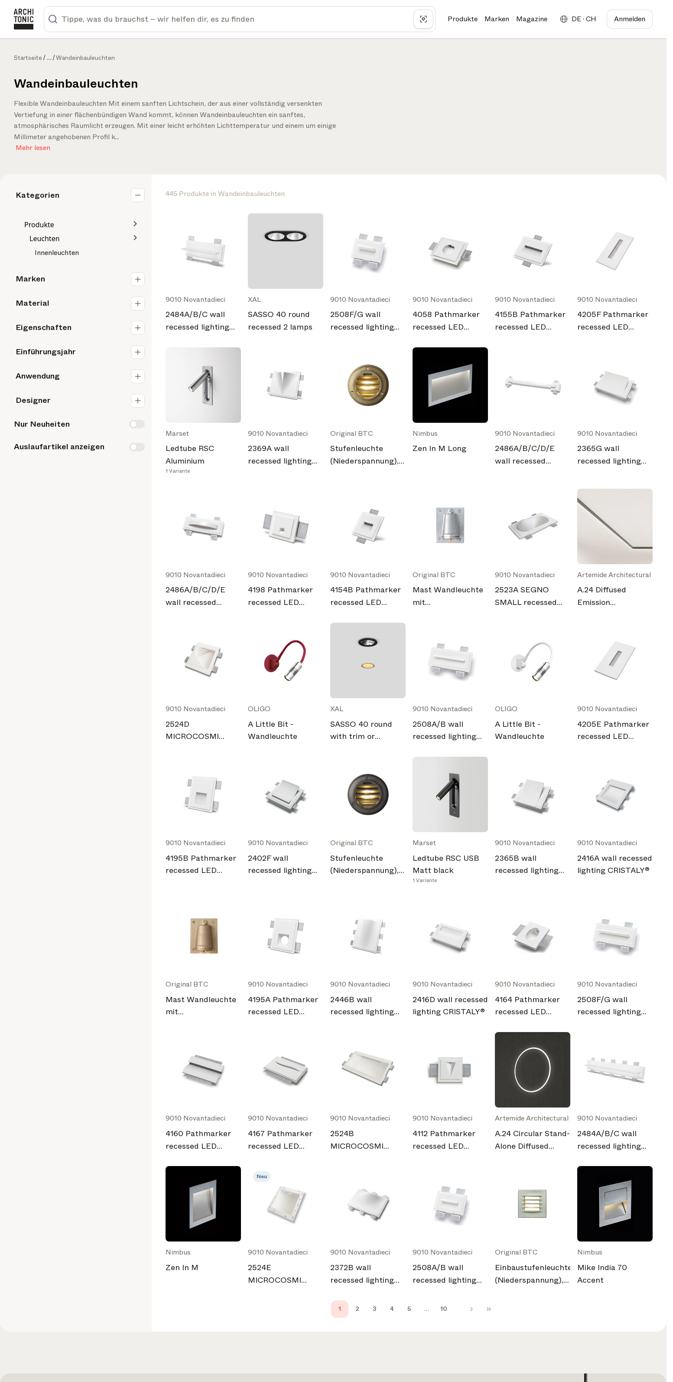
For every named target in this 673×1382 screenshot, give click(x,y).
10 (443, 1308)
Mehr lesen (33, 146)
